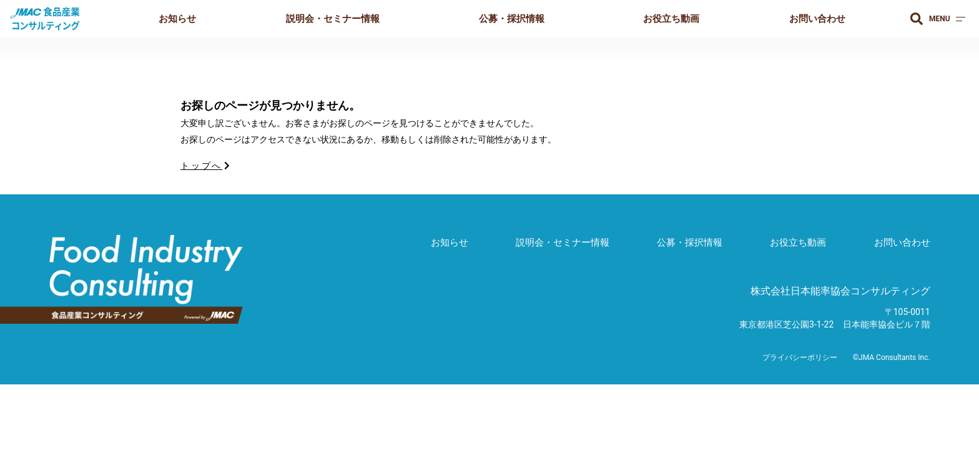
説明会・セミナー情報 (333, 18)
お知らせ (177, 18)
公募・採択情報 (511, 18)
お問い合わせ (817, 18)
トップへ (206, 166)
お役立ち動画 (671, 18)
